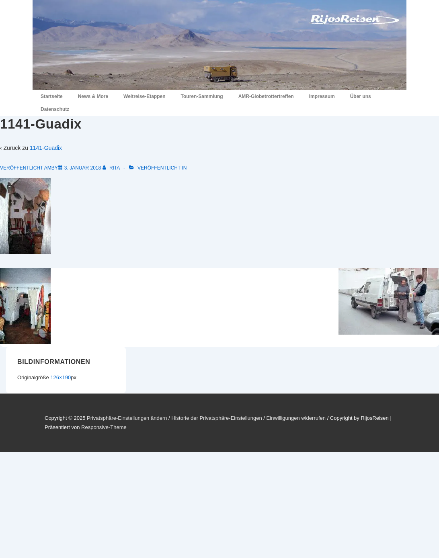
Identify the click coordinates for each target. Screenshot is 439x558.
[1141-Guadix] (82, 168)
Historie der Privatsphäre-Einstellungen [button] (216, 418)
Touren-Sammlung (202, 96)
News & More (93, 96)
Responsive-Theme (104, 427)
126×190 (60, 377)
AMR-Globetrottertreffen (266, 96)
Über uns (360, 96)
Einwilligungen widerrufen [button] (296, 418)
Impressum (322, 96)
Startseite (52, 96)
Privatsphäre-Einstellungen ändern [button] (127, 418)
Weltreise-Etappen (144, 96)
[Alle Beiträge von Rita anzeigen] (112, 168)
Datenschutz (55, 109)
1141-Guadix (46, 148)
